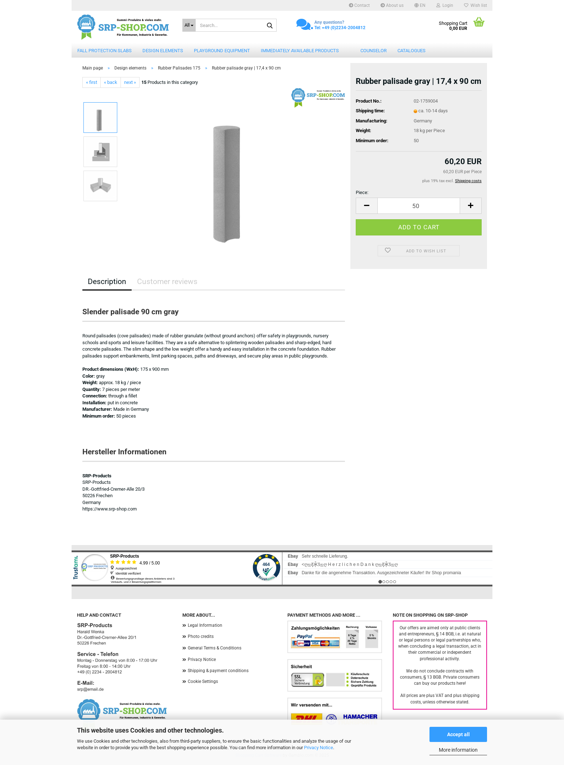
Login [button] (444, 5)
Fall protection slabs (104, 50)
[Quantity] (418, 206)
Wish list (475, 5)
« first (91, 82)
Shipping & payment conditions (218, 670)
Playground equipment (222, 50)
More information (458, 750)
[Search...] (189, 25)
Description (107, 281)
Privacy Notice (318, 747)
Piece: (362, 192)
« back (110, 82)
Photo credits (201, 636)
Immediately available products (300, 50)
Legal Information (205, 625)
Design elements (162, 50)
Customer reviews (167, 281)
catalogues (411, 50)
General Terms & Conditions (214, 648)
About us (392, 5)
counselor (373, 50)
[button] (420, 5)
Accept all (458, 734)
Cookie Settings (203, 681)
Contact (359, 5)
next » (130, 82)
